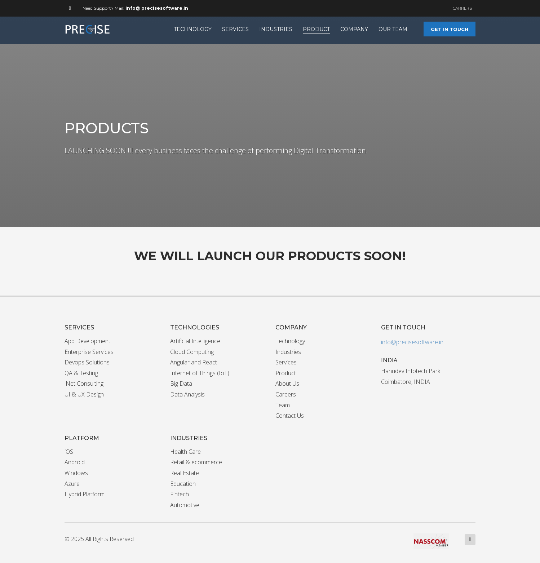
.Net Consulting (84, 383)
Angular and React (193, 362)
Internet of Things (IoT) (199, 373)
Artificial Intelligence (195, 341)
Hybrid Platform (85, 494)
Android (75, 462)
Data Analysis (187, 394)
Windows (76, 473)
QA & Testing (81, 373)
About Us (287, 383)
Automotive (184, 505)
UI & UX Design (84, 394)
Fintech (179, 494)
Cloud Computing (192, 352)
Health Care (185, 452)
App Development (87, 341)
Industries (288, 352)
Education (183, 484)
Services (286, 362)
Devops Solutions (87, 362)
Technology (290, 341)
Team (282, 405)
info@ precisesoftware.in (156, 8)
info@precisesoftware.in (412, 342)
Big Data (181, 383)
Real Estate (184, 473)
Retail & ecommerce (196, 462)
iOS (69, 452)
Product (285, 373)
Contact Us (289, 416)
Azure (72, 484)
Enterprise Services (89, 352)
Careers (285, 394)
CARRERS (462, 8)
